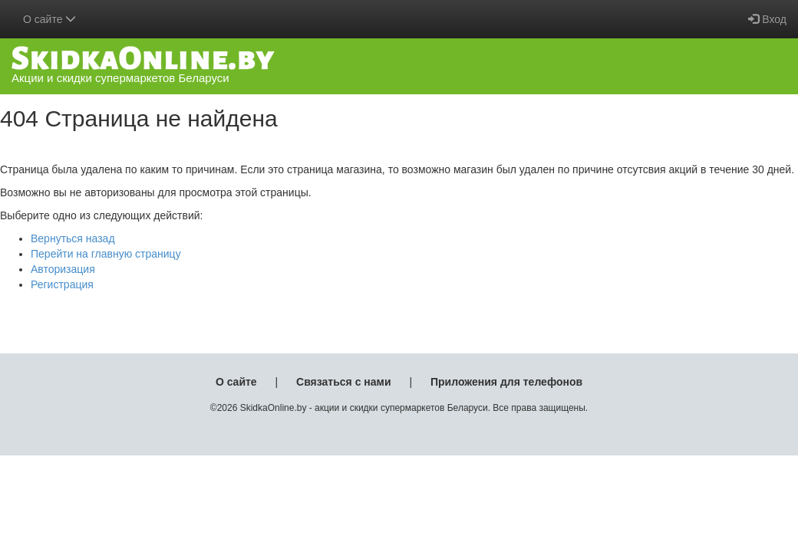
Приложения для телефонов (506, 382)
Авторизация (63, 269)
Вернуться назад (73, 238)
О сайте (236, 382)
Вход (767, 19)
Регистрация (62, 284)
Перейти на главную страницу (106, 254)
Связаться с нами (343, 382)
